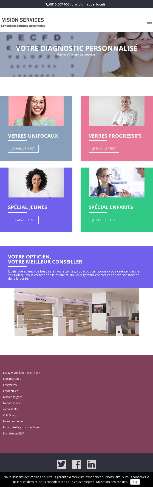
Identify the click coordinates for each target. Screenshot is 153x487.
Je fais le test (23, 148)
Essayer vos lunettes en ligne (21, 373)
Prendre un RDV (13, 433)
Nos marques (12, 379)
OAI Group (10, 415)
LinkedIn (91, 464)
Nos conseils (11, 403)
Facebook (76, 464)
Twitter (61, 464)
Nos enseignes (12, 397)
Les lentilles (10, 391)
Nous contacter (13, 421)
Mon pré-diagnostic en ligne (21, 427)
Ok (135, 482)
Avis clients (10, 409)
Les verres (10, 385)
